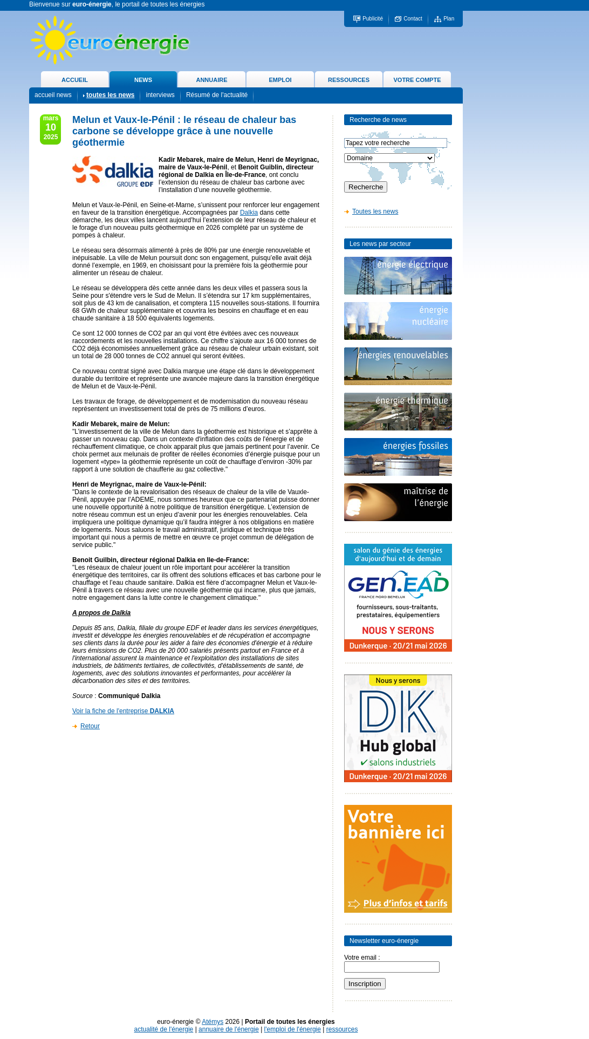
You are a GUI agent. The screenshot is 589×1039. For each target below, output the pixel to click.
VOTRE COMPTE (417, 80)
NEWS (143, 80)
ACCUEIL (74, 80)
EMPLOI (280, 80)
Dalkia (249, 212)
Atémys (212, 1022)
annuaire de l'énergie (228, 1029)
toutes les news (110, 95)
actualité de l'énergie (164, 1029)
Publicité (372, 19)
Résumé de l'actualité (217, 95)
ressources (342, 1029)
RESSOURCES (348, 80)
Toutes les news (375, 211)
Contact (412, 19)
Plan (448, 19)
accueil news (53, 95)
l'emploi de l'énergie (292, 1029)
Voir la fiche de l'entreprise (123, 711)
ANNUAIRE (211, 80)
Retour (90, 726)
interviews (160, 95)
